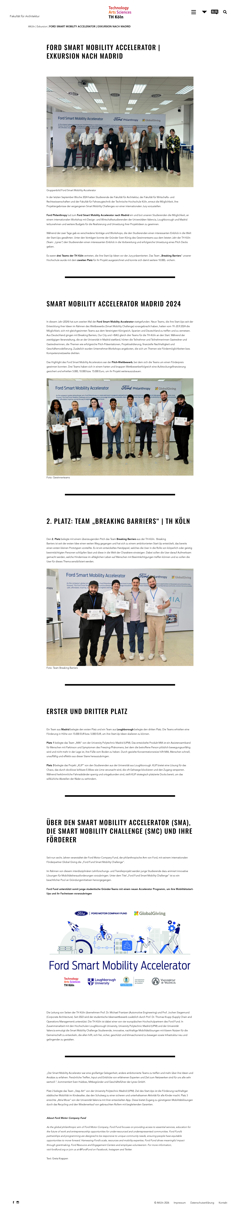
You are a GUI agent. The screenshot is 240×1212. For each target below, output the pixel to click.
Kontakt (223, 1203)
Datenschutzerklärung (202, 1203)
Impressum (180, 1203)
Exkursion (42, 26)
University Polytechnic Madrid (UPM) (138, 1026)
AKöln (31, 26)
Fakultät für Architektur (24, 16)
